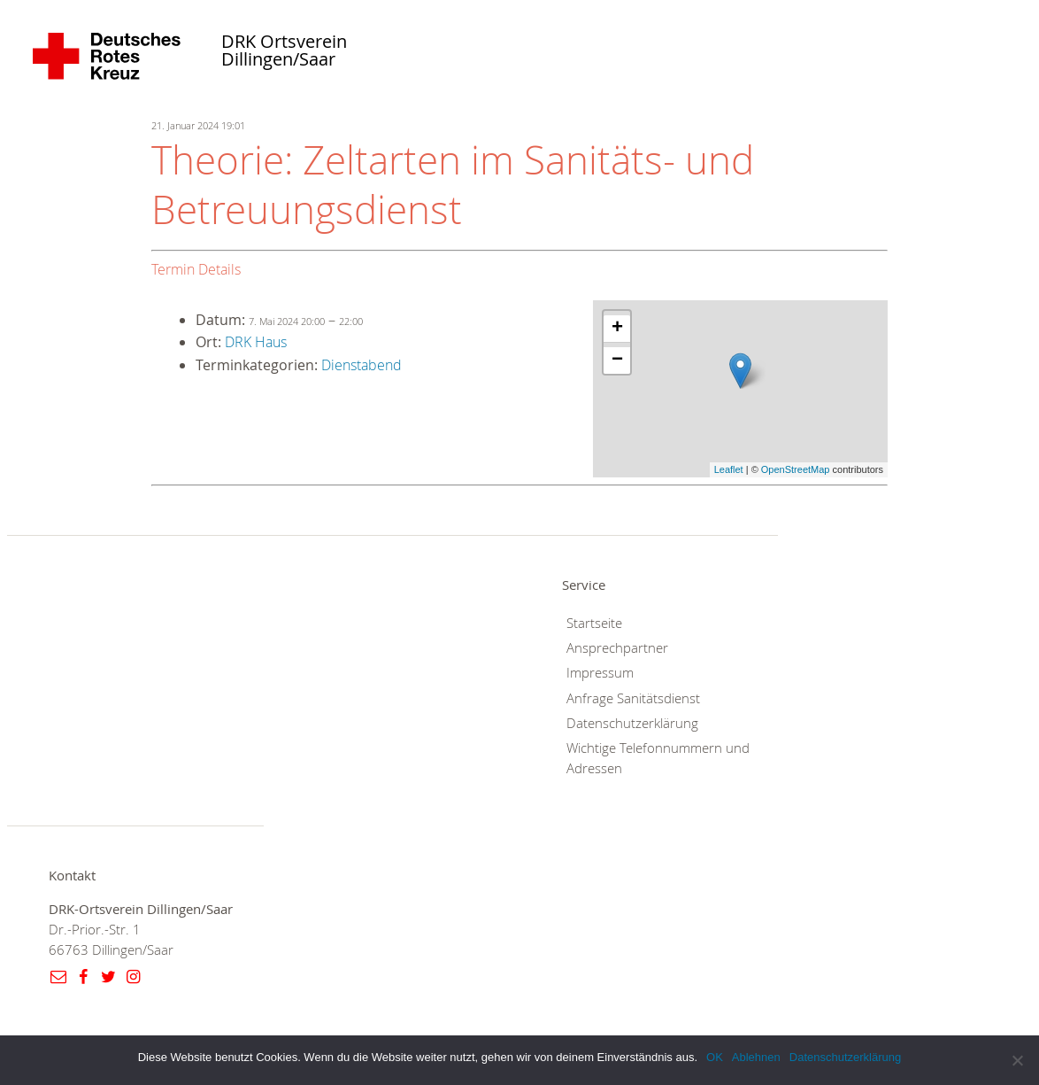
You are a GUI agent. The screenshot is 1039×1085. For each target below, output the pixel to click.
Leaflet (728, 469)
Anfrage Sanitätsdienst (633, 698)
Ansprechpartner (617, 647)
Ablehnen (756, 1057)
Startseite (594, 623)
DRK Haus (256, 342)
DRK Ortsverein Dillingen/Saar (284, 51)
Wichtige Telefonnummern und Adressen (658, 758)
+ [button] (617, 328)
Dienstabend (361, 365)
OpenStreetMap (795, 469)
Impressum (600, 672)
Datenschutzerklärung (632, 723)
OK (714, 1057)
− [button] (617, 360)
